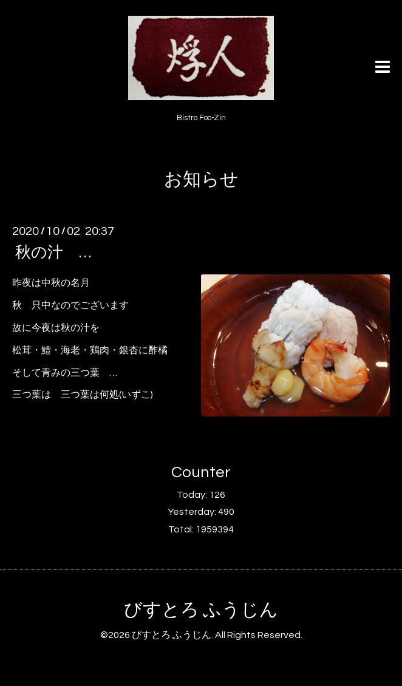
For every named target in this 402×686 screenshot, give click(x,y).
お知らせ (201, 179)
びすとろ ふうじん (201, 609)
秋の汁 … (53, 252)
